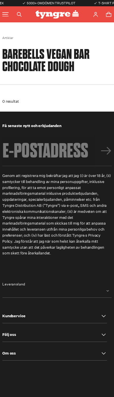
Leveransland (13, 284)
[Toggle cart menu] (108, 14)
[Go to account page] (95, 14)
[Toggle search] (19, 14)
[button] (54, 316)
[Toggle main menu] (5, 14)
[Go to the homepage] (57, 14)
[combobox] (57, 290)
